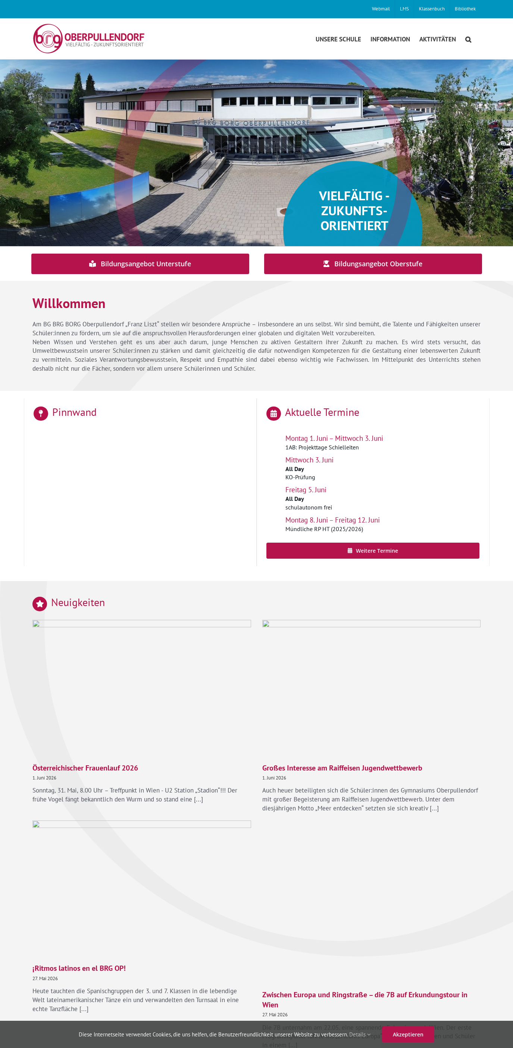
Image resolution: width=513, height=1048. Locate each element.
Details (360, 1034)
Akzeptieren (408, 1034)
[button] (468, 38)
